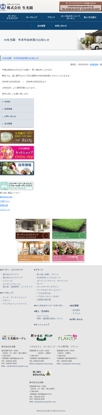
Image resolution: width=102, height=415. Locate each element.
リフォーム (8, 281)
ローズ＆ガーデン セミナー (49, 290)
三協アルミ (5, 201)
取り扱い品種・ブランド (48, 274)
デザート (7, 300)
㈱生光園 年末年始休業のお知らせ (20, 58)
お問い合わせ (10, 116)
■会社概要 (74, 305)
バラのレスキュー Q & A (48, 296)
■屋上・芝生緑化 (41, 311)
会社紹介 (76, 310)
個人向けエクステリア (13, 277)
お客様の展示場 (44, 299)
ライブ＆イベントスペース (15, 304)
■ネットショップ (41, 324)
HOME (7, 102)
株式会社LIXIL (6, 197)
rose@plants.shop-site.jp (43, 364)
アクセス (76, 313)
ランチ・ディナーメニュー (15, 297)
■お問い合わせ (76, 319)
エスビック (5, 209)
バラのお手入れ (44, 293)
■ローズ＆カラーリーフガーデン (48, 305)
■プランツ (38, 270)
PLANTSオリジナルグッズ (49, 277)
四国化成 (4, 205)
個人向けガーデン (11, 274)
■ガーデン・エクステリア (11, 270)
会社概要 (8, 123)
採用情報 (8, 109)
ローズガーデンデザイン (48, 287)
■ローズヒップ (6, 293)
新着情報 (94, 64)
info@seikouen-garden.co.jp (17, 366)
